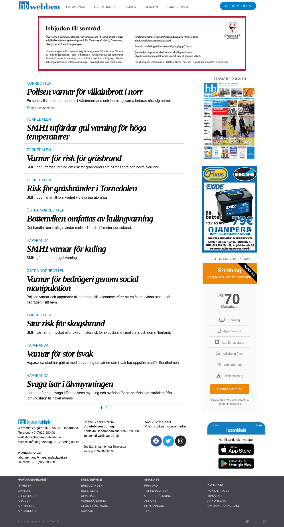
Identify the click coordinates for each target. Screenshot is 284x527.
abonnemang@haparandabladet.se (42, 457)
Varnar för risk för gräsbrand (74, 158)
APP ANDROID (27, 511)
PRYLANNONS (154, 505)
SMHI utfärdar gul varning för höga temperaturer (86, 132)
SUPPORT (88, 511)
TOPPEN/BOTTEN (156, 490)
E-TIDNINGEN (27, 495)
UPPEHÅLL (88, 495)
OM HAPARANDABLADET (224, 505)
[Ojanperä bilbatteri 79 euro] (229, 252)
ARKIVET (24, 500)
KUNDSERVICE (178, 7)
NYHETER (25, 485)
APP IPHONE (26, 505)
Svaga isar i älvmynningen (70, 384)
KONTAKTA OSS (218, 490)
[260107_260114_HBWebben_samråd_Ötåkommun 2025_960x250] (142, 69)
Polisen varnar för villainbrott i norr (85, 92)
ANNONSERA (216, 500)
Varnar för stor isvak (60, 354)
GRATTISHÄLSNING (157, 495)
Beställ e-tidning (229, 389)
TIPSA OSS (215, 495)
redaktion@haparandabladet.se (40, 437)
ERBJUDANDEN (92, 485)
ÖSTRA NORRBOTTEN (46, 210)
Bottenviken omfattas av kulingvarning (90, 219)
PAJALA (130, 7)
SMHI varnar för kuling (66, 249)
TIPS (147, 511)
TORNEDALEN (39, 119)
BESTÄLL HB (89, 490)
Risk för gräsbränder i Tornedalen (82, 188)
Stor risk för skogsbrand (66, 323)
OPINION (151, 7)
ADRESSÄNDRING (93, 500)
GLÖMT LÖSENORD (94, 505)
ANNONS (150, 500)
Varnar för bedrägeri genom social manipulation (82, 283)
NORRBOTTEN (39, 83)
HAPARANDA (75, 7)
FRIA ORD (151, 485)
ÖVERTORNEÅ (105, 7)
